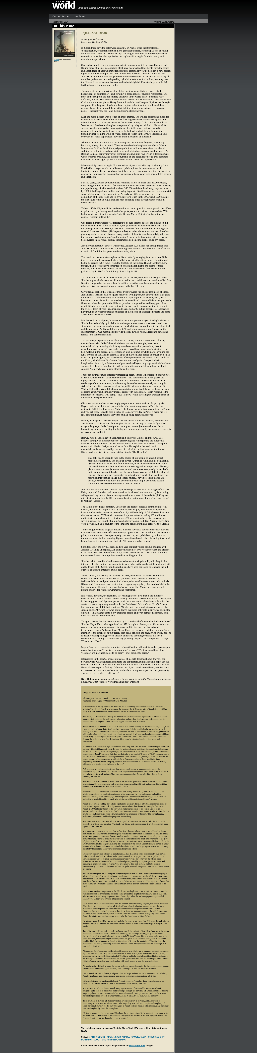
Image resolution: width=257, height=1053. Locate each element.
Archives (80, 16)
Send (56, 60)
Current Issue (60, 16)
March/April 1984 (137, 1045)
